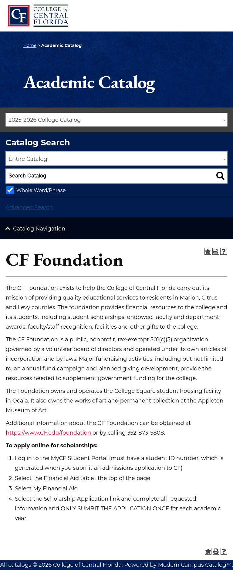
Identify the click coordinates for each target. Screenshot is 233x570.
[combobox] (116, 120)
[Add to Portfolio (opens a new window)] (207, 251)
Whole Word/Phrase (41, 190)
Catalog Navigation (39, 228)
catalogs (19, 565)
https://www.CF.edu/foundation (49, 432)
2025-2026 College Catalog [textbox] (44, 120)
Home (29, 45)
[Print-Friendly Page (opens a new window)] (215, 251)
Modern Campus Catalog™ (195, 565)
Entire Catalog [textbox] (27, 159)
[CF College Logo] (38, 15)
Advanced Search (29, 207)
